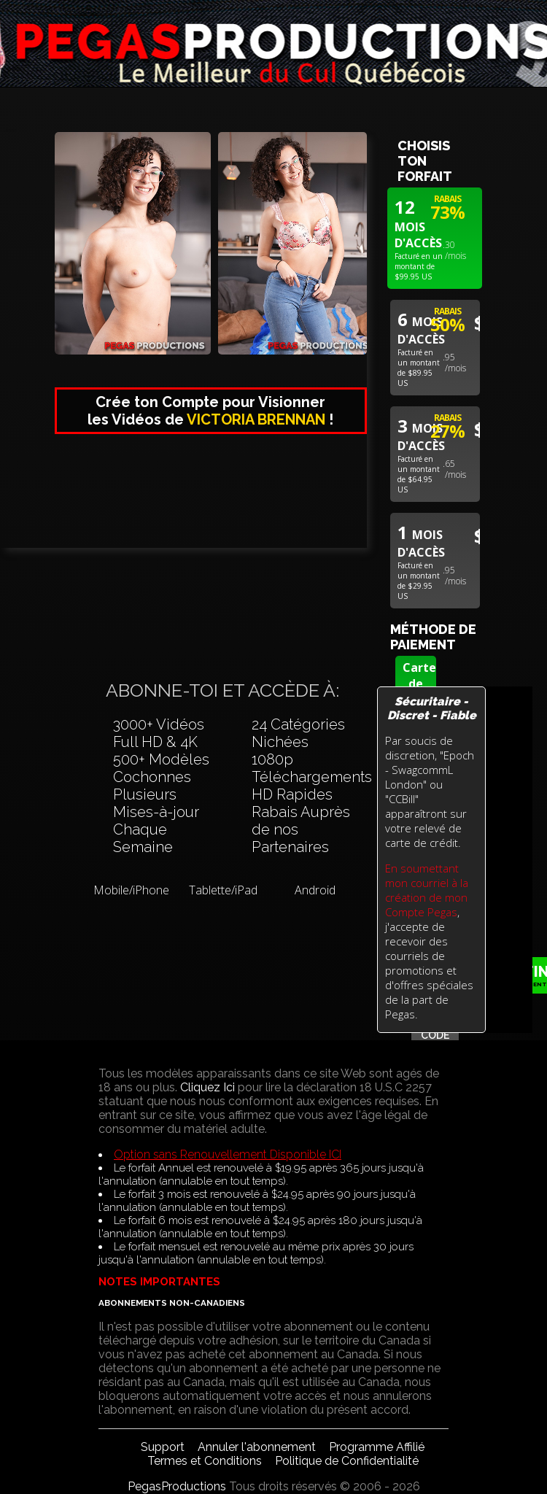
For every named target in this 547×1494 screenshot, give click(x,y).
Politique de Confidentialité (347, 1461)
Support (163, 1447)
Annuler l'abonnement (257, 1447)
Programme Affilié (376, 1447)
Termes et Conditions (204, 1461)
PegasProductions (177, 1486)
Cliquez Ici (207, 1087)
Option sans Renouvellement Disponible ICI (227, 1154)
